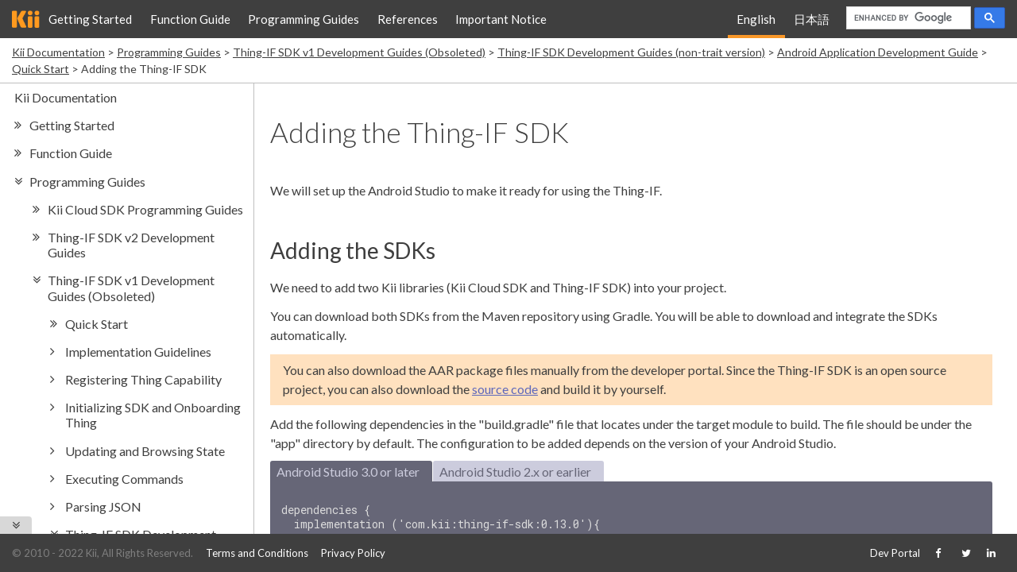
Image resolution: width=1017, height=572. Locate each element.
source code (505, 388)
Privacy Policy (353, 553)
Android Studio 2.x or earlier (515, 471)
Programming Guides (303, 19)
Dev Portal (895, 553)
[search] (907, 18)
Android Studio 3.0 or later (348, 471)
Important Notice (501, 19)
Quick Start (40, 68)
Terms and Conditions (257, 553)
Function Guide (190, 19)
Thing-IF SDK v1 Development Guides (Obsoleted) (359, 52)
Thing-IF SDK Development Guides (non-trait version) (631, 52)
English (756, 19)
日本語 (811, 19)
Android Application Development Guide (877, 52)
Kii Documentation (58, 52)
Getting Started (90, 19)
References (407, 19)
